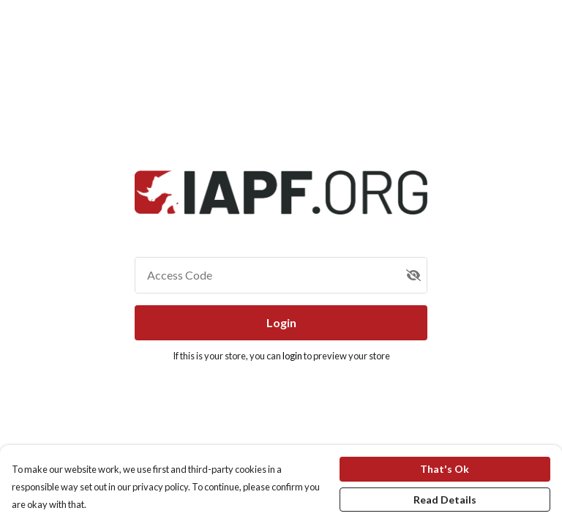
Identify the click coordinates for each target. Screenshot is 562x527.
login (293, 356)
